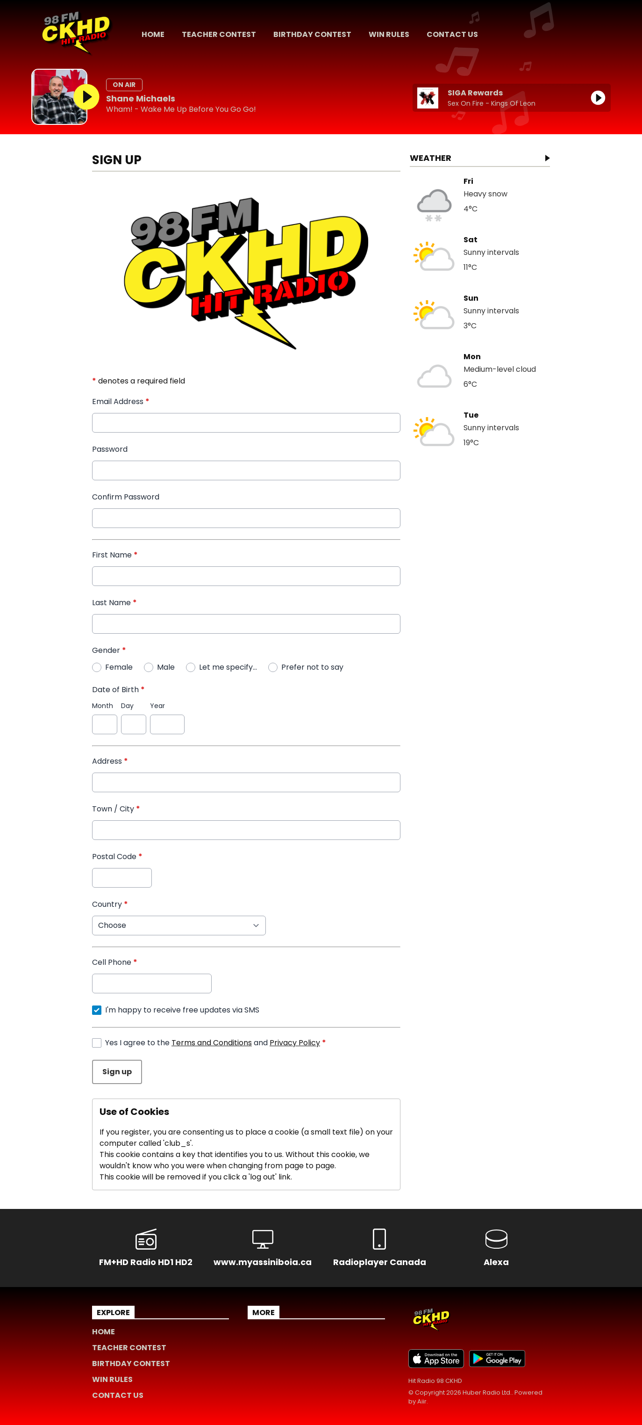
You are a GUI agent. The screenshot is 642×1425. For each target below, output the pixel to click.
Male (166, 667)
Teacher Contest (219, 34)
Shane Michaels (140, 98)
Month (102, 705)
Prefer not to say (312, 667)
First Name (115, 555)
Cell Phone (114, 962)
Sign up (117, 1071)
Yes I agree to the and (215, 1042)
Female (119, 667)
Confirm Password (125, 497)
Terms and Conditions (211, 1042)
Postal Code (117, 856)
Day (127, 705)
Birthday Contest (312, 34)
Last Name (114, 602)
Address (110, 761)
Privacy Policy (295, 1042)
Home (153, 34)
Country (110, 904)
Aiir (422, 1401)
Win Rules (389, 34)
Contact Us (452, 34)
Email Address (121, 401)
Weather (430, 159)
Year (157, 705)
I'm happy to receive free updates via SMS (182, 1010)
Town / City (116, 808)
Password (110, 449)
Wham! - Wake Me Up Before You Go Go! (181, 110)
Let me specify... (228, 667)
